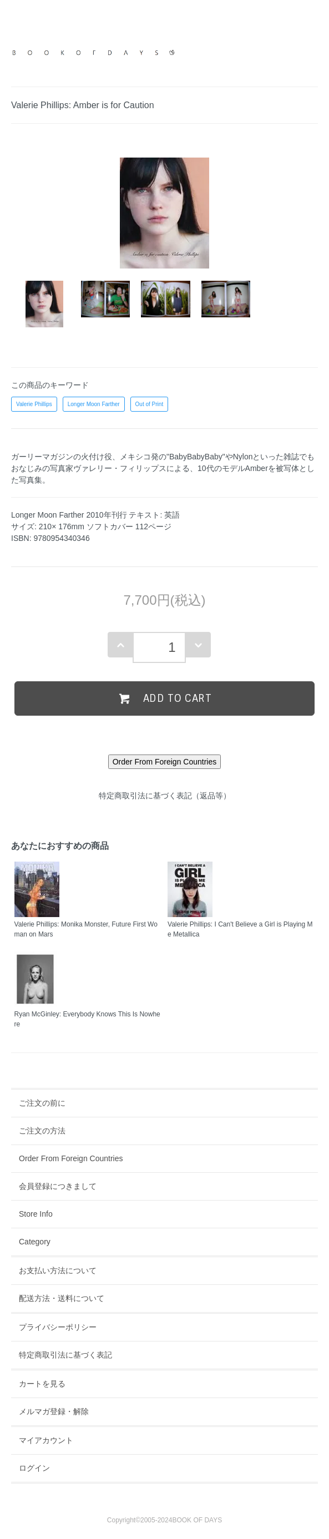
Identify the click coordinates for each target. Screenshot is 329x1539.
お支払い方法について (58, 1270)
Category (34, 1241)
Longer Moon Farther (94, 404)
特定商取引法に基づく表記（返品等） (165, 795)
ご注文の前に (42, 1102)
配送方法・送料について (61, 1298)
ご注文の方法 (42, 1130)
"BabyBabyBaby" (195, 456)
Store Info (36, 1213)
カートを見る (42, 1383)
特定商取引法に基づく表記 (65, 1354)
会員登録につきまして (58, 1186)
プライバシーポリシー (58, 1327)
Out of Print (149, 404)
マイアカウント (46, 1440)
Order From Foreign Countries (71, 1158)
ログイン (34, 1468)
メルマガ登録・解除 (54, 1411)
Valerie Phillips (34, 404)
